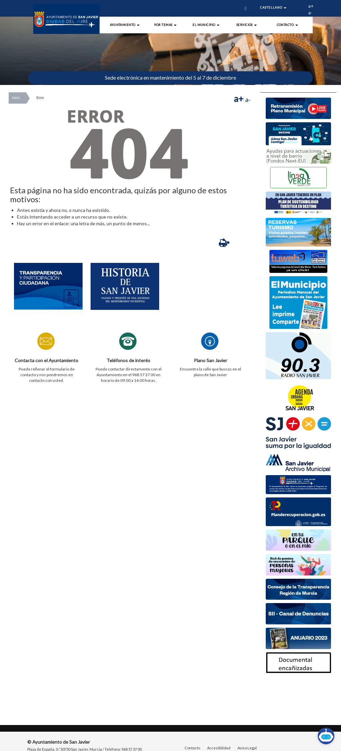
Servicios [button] (246, 25)
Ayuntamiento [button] (125, 25)
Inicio (16, 98)
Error (40, 98)
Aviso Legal (247, 748)
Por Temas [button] (165, 25)
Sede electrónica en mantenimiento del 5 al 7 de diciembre (170, 77)
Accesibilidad (218, 748)
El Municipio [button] (205, 25)
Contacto (192, 748)
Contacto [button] (287, 25)
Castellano (273, 7)
